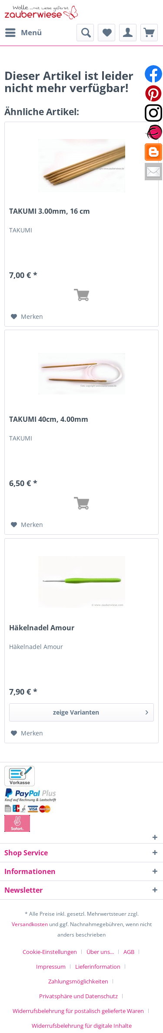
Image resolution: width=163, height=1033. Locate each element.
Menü (23, 31)
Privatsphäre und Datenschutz (78, 996)
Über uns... (100, 952)
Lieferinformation (97, 966)
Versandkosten (30, 924)
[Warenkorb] (149, 32)
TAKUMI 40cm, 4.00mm (48, 419)
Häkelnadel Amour (41, 627)
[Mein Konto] (127, 32)
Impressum (51, 966)
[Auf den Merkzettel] (27, 316)
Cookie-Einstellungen (50, 952)
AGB (128, 952)
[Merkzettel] (106, 32)
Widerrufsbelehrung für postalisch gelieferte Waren (78, 1011)
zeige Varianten (100, 710)
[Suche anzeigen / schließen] (85, 32)
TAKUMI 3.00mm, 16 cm (49, 211)
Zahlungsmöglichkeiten (78, 981)
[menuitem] (23, 32)
